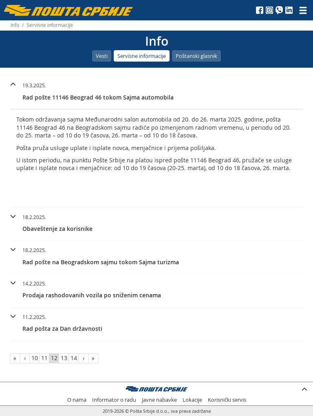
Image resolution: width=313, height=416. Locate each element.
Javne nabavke (159, 399)
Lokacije (192, 399)
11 (44, 358)
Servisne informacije (141, 56)
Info (15, 25)
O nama (76, 399)
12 (54, 358)
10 (34, 358)
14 (74, 358)
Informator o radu (114, 399)
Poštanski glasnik (196, 56)
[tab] (156, 92)
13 (64, 358)
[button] (156, 90)
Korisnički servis (227, 399)
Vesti (102, 56)
